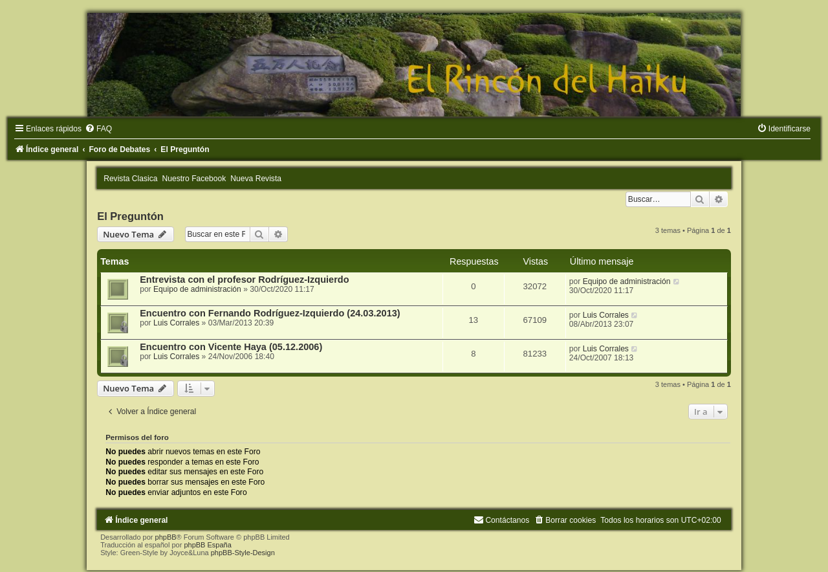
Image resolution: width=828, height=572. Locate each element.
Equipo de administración (197, 289)
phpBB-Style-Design (243, 552)
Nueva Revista (255, 178)
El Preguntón (130, 216)
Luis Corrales (176, 322)
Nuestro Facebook (194, 178)
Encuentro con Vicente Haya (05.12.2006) (231, 347)
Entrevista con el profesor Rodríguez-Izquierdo (244, 279)
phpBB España (207, 545)
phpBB (166, 537)
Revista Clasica (130, 178)
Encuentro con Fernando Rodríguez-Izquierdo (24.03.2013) (270, 313)
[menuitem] (98, 128)
